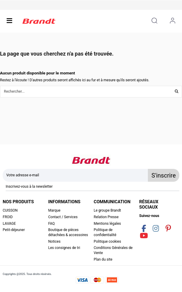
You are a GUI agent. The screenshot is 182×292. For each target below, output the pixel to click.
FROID (8, 217)
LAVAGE (9, 223)
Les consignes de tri (64, 248)
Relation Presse (106, 217)
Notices (54, 241)
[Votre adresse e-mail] (75, 175)
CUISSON (10, 210)
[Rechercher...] (176, 91)
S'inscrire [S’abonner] (163, 175)
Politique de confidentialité (105, 232)
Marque (54, 210)
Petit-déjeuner (14, 230)
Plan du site (103, 259)
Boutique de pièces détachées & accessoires (68, 232)
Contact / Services (63, 217)
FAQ (51, 223)
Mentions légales (107, 223)
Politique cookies (107, 241)
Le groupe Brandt (107, 210)
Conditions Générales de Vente (113, 250)
